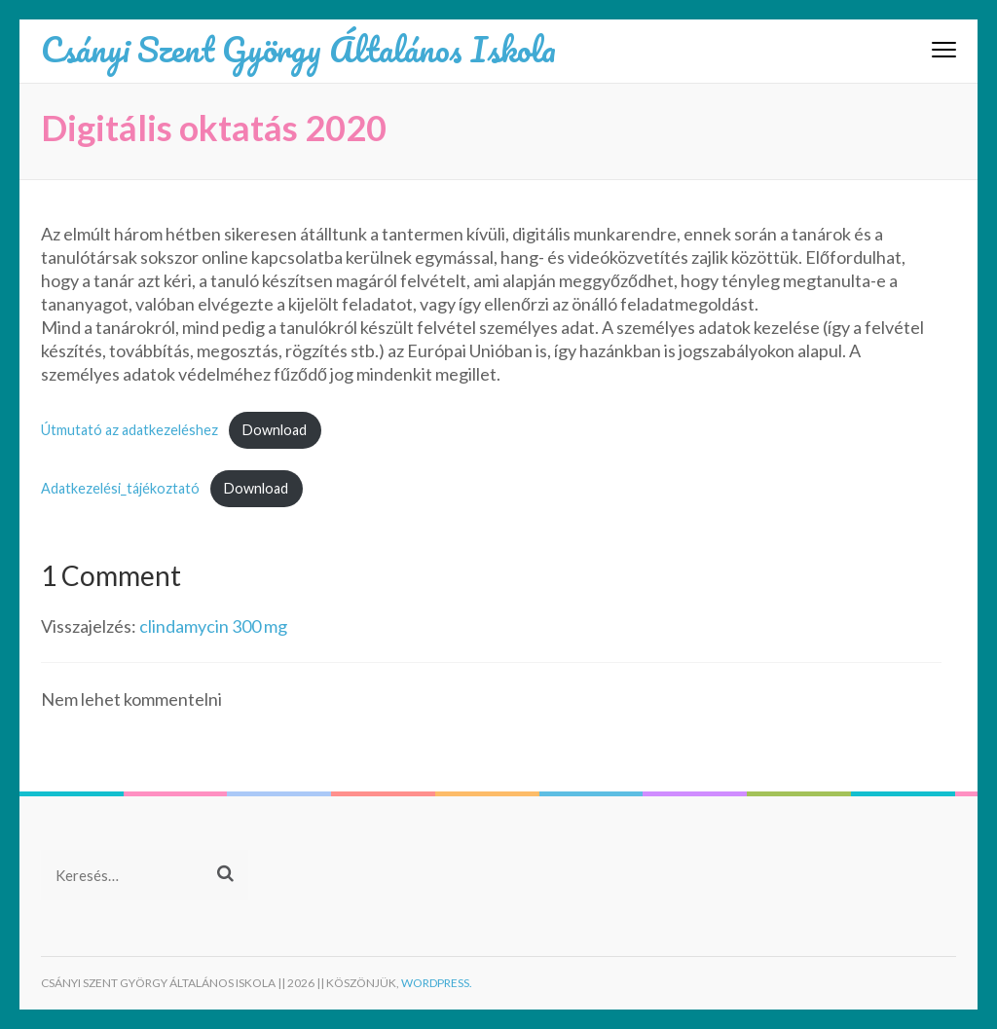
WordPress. (436, 982)
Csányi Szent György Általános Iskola (298, 48)
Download (274, 430)
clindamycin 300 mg (213, 626)
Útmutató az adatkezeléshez (129, 430)
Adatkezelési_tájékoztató (120, 488)
